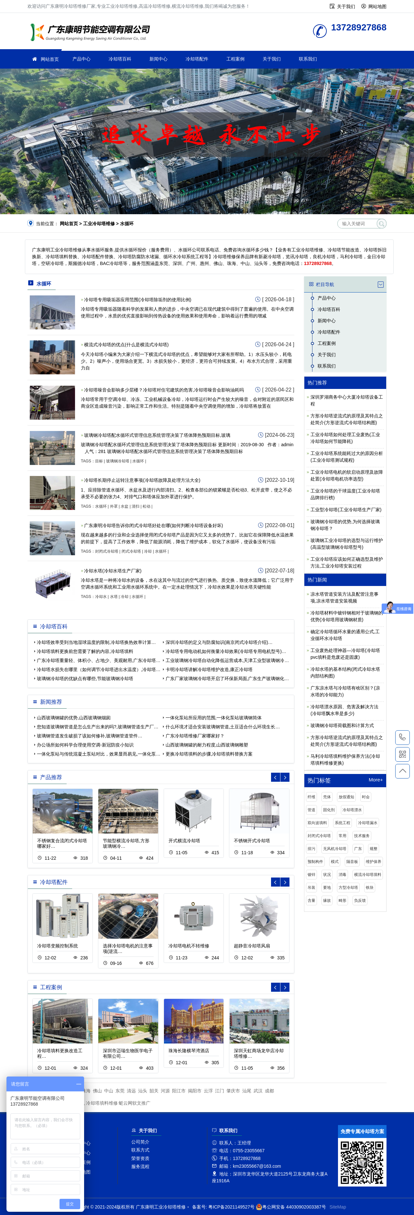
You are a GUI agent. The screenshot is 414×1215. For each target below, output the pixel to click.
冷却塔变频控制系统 (57, 945)
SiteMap (338, 1206)
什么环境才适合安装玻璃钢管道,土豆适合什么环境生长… (223, 726)
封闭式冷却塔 (106, 551)
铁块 (370, 887)
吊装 (311, 887)
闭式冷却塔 (131, 551)
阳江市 (179, 1090)
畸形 (342, 900)
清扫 (135, 506)
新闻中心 (158, 58)
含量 (311, 900)
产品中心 (81, 58)
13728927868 (402, 737)
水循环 (138, 461)
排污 (311, 848)
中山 (108, 1090)
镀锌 (311, 874)
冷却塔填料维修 (102, 1103)
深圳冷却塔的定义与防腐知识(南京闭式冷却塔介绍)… (219, 642)
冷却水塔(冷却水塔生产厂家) (112, 570)
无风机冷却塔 (334, 848)
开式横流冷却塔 (184, 840)
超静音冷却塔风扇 (252, 945)
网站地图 (377, 6)
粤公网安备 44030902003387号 (291, 1207)
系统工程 (342, 823)
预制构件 (315, 861)
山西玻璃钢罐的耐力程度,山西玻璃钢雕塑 (207, 744)
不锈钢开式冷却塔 (252, 840)
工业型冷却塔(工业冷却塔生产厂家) (345, 509)
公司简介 (140, 1141)
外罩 (114, 506)
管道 (311, 810)
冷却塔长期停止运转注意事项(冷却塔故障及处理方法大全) (142, 480)
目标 (99, 461)
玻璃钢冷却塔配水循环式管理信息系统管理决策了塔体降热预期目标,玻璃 (157, 435)
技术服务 (362, 836)
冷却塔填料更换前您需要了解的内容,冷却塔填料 (85, 651)
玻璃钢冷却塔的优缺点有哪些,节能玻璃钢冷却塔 (85, 678)
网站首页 (50, 59)
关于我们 (346, 6)
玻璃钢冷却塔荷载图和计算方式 (342, 725)
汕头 (142, 1090)
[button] (284, 777)
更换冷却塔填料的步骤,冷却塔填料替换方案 (209, 754)
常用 (342, 836)
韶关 (153, 1090)
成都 (269, 1090)
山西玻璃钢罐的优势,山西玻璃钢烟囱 (74, 717)
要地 (327, 887)
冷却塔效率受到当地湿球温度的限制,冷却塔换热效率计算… (96, 642)
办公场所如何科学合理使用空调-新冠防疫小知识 (85, 744)
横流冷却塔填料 (367, 874)
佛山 (97, 1090)
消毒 (342, 874)
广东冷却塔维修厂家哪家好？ (195, 735)
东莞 (120, 1090)
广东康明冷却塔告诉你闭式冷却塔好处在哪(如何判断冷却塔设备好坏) (153, 525)
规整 (373, 848)
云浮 (208, 1090)
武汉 (258, 1090)
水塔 (114, 596)
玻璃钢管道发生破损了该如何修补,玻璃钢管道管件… (89, 735)
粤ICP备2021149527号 (231, 1206)
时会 (366, 797)
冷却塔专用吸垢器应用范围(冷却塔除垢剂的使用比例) (137, 299)
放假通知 (346, 797)
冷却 (148, 551)
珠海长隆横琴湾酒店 (189, 1050)
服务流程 (140, 1166)
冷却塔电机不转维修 (189, 945)
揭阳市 (195, 1090)
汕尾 (246, 1090)
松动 (146, 506)
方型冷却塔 (348, 887)
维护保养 (373, 861)
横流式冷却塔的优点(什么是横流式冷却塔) (126, 344)
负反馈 (360, 900)
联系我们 (308, 58)
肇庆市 (233, 1090)
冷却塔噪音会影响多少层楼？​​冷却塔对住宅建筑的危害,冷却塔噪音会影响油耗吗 (164, 389)
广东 (358, 848)
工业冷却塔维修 (92, 33)
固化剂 (329, 810)
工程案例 (235, 58)
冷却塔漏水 (367, 823)
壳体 (327, 797)
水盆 (124, 506)
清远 (131, 1090)
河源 (165, 1090)
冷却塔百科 (120, 58)
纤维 (311, 797)
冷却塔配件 (197, 58)
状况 (327, 874)
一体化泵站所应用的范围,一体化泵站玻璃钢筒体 (214, 717)
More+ (376, 779)
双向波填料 (317, 823)
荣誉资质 (140, 1158)
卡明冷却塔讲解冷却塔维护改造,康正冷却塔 (209, 669)
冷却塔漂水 (352, 810)
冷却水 (101, 596)
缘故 (327, 900)
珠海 (86, 1090)
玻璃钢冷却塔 (117, 461)
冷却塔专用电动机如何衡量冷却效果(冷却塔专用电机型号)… (226, 651)
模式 (335, 861)
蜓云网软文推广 (134, 1103)
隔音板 (352, 861)
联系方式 (140, 1150)
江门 (219, 1090)
